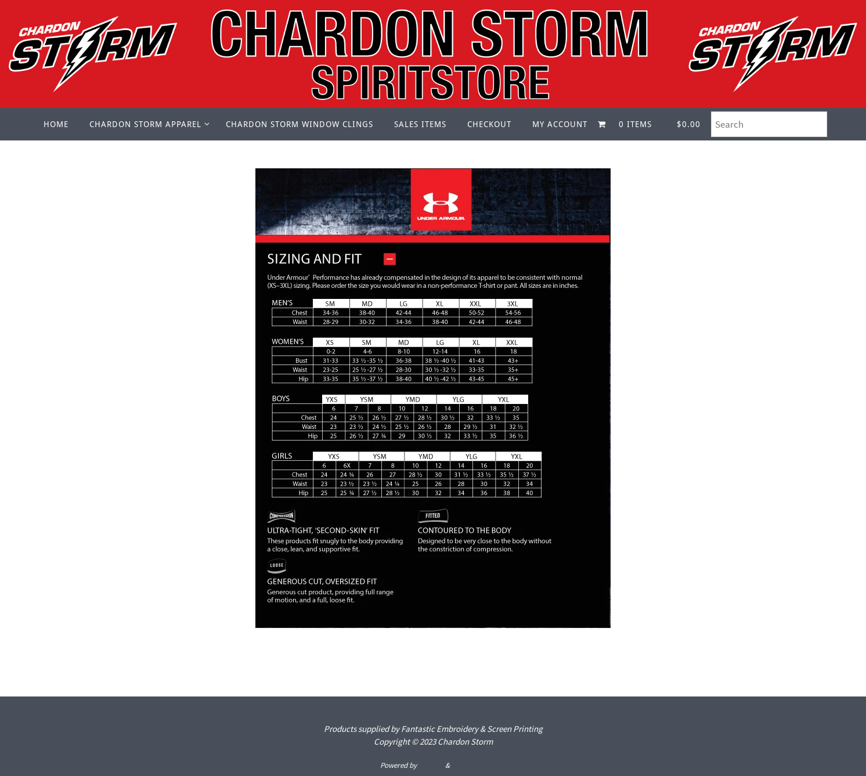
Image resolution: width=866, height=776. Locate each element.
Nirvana (430, 765)
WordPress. (469, 765)
